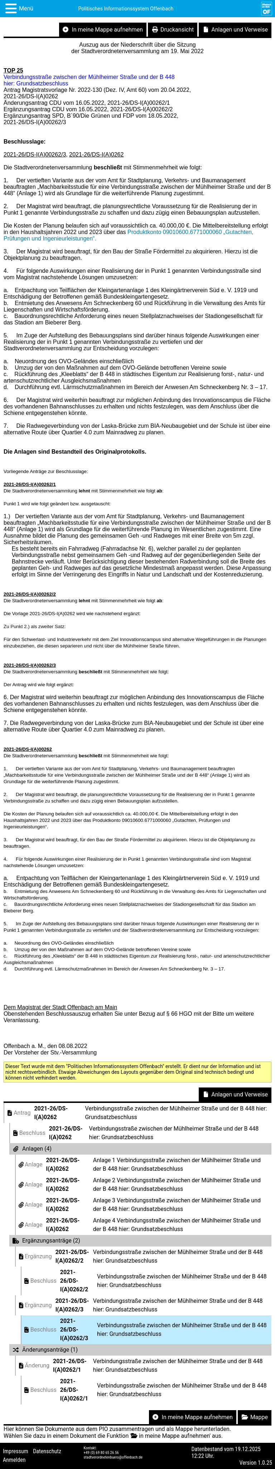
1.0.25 (265, 1462)
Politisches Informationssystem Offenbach (126, 8)
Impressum (15, 1451)
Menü (26, 8)
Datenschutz (47, 1451)
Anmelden (14, 1459)
